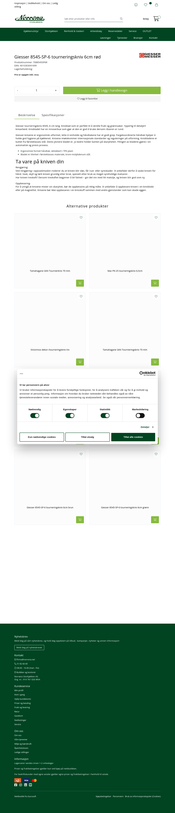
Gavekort (18, 715)
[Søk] (92, 19)
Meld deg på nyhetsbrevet (29, 647)
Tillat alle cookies (133, 437)
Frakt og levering (22, 707)
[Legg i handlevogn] (112, 181)
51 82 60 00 (21, 663)
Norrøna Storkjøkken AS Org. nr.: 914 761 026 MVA (27, 678)
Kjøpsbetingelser (103, 796)
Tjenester (122, 37)
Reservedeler (115, 31)
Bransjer (138, 37)
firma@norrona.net (24, 659)
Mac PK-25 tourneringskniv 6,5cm (125, 362)
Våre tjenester (21, 739)
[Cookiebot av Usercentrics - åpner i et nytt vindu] (141, 373)
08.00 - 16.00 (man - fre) (26, 667)
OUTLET (147, 31)
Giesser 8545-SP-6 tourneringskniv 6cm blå (125, 519)
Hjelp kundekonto (22, 699)
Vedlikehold (34, 3)
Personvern (118, 796)
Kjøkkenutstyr (31, 31)
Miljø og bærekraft (22, 743)
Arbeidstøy (96, 31)
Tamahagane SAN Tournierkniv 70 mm (50, 362)
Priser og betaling (22, 703)
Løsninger (105, 37)
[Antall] (36, 181)
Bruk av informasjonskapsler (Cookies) (143, 796)
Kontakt (153, 37)
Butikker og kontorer (25, 672)
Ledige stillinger (21, 752)
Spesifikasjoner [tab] (53, 206)
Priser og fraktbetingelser (27, 768)
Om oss (46, 3)
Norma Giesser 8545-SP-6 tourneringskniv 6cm (50, 519)
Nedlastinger (20, 720)
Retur (17, 711)
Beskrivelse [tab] (26, 206)
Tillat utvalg (87, 437)
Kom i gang (19, 694)
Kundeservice (22, 686)
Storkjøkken (51, 31)
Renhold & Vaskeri (74, 31)
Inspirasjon (20, 3)
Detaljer (145, 427)
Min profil (18, 690)
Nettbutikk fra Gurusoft (25, 796)
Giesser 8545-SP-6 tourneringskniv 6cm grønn (125, 598)
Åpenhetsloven (21, 748)
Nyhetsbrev (21, 636)
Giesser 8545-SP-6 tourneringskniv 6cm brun (50, 598)
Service (133, 31)
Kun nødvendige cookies (42, 437)
